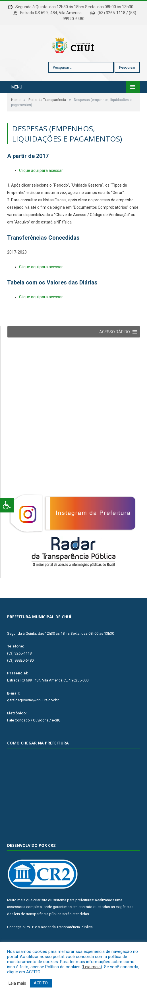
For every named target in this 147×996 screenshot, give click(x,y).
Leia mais (92, 966)
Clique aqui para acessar (41, 187)
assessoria (16, 924)
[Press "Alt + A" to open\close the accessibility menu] (7, 505)
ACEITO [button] (41, 983)
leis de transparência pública (37, 931)
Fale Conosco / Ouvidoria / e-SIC (33, 737)
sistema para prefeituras (73, 917)
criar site (40, 917)
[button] (114, 348)
